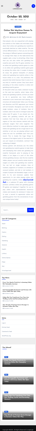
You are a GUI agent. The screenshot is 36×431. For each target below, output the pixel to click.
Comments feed (7, 331)
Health (4, 249)
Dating (4, 236)
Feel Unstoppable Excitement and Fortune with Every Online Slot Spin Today (16, 379)
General (4, 245)
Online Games (6, 258)
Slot (3, 266)
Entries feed (6, 327)
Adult (3, 223)
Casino (4, 232)
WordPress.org (6, 336)
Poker (3, 262)
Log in (4, 323)
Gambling (18, 26)
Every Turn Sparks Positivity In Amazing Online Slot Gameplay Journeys (15, 362)
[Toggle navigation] (2, 6)
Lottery (4, 253)
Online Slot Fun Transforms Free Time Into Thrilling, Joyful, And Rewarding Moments (17, 397)
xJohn (6, 37)
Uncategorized (6, 270)
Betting (4, 228)
